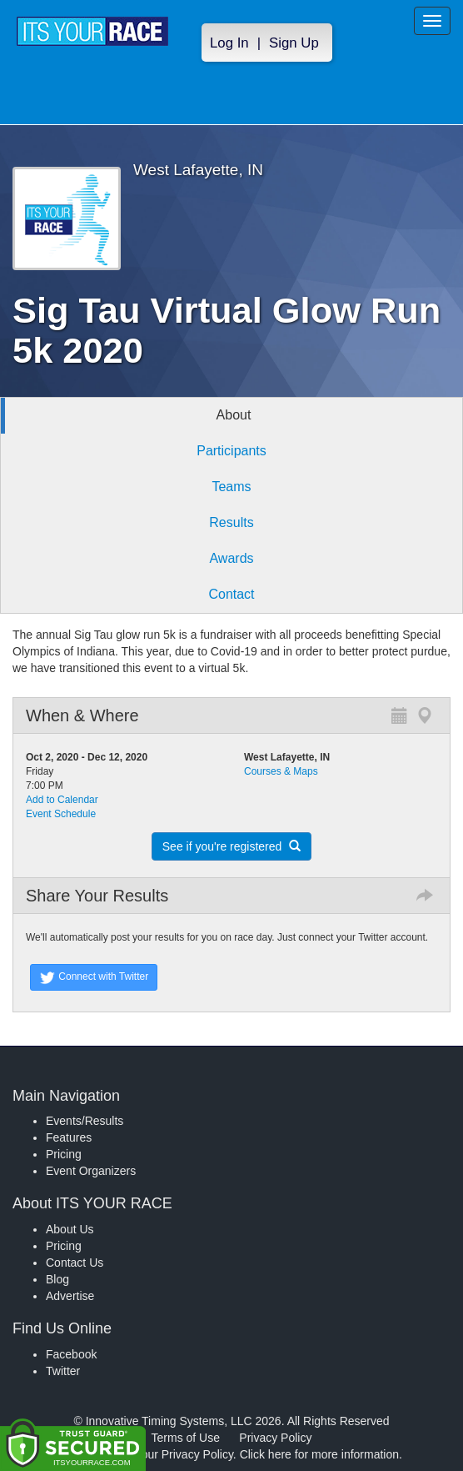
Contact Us (74, 1262)
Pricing (64, 1154)
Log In (229, 43)
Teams (231, 486)
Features (69, 1137)
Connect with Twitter (93, 977)
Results (231, 522)
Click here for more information (319, 1454)
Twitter (63, 1371)
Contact (231, 594)
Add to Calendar (62, 800)
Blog (57, 1279)
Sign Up (294, 43)
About (234, 415)
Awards (231, 558)
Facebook (71, 1354)
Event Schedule (61, 814)
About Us (70, 1229)
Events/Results (84, 1120)
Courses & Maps (281, 771)
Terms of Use (186, 1437)
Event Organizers (91, 1170)
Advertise (70, 1296)
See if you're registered (231, 846)
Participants (231, 451)
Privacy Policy (275, 1437)
